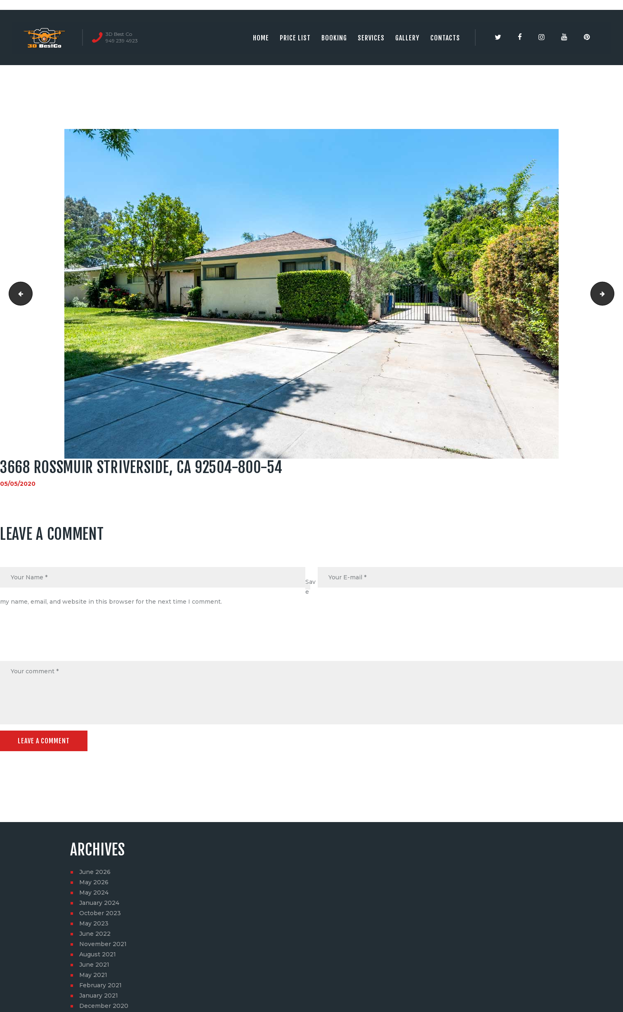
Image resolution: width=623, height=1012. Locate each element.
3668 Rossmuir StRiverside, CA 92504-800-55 (611, 294)
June (95, 872)
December (103, 1006)
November (103, 944)
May (94, 882)
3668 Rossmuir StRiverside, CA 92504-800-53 (18, 294)
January (99, 903)
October (100, 913)
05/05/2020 (17, 483)
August (97, 954)
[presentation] (62, 641)
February (100, 985)
